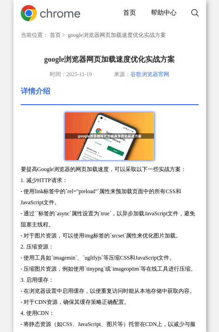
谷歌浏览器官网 (149, 74)
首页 (129, 12)
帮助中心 (164, 12)
